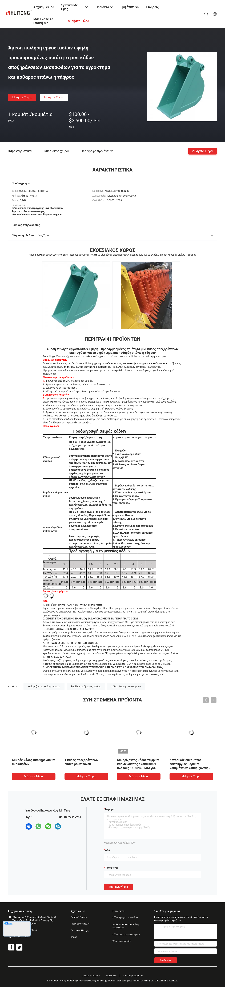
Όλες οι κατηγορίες (121, 941)
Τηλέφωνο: (111, 867)
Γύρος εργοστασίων (80, 924)
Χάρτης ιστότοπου (91, 975)
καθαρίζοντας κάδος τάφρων (44, 686)
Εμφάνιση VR (129, 7)
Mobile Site (111, 975)
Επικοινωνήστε (118, 886)
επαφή (74, 937)
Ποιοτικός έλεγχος (80, 930)
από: (107, 850)
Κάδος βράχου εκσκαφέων (125, 917)
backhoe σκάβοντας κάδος (85, 686)
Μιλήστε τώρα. (22, 97)
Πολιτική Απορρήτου (133, 975)
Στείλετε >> (165, 960)
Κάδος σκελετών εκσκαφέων (126, 934)
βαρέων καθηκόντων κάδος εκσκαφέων (125, 926)
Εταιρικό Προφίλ (79, 917)
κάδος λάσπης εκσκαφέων (126, 686)
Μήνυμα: (110, 809)
